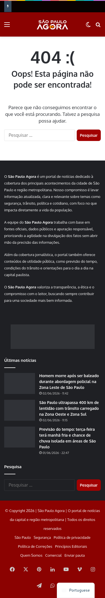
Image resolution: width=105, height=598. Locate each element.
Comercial (53, 555)
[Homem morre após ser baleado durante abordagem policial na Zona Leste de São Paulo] (19, 383)
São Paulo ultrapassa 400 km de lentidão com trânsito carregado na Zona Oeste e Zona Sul (69, 408)
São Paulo (23, 537)
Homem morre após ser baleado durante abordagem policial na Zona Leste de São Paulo (69, 381)
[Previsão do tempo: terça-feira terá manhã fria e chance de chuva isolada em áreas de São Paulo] (19, 437)
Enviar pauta (74, 555)
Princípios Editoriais (71, 546)
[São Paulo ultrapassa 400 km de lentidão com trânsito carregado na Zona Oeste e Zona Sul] (19, 410)
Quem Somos (31, 555)
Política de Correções (35, 546)
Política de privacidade (72, 537)
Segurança (42, 537)
